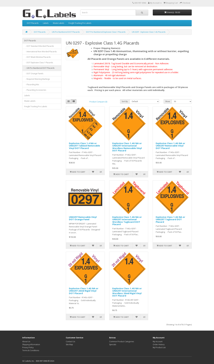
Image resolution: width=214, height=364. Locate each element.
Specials (112, 344)
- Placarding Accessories (35, 90)
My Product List (159, 347)
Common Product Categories (121, 341)
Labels (45, 23)
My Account (157, 341)
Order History (159, 344)
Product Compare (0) (98, 101)
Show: (167, 101)
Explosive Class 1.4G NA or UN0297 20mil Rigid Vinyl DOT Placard (83, 291)
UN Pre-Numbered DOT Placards (66, 32)
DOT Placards (32, 23)
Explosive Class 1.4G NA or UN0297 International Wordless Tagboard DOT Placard (127, 220)
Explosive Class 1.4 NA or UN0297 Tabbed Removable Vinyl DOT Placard (84, 146)
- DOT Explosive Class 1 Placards (38, 62)
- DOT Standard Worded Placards (39, 46)
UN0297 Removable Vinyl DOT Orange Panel (83, 218)
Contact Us (70, 341)
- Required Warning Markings (37, 79)
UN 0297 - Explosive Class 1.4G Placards (148, 32)
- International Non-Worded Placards (40, 51)
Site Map (69, 344)
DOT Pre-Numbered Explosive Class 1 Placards (105, 32)
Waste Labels (58, 23)
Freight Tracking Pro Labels (80, 23)
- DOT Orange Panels (33, 73)
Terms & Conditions (30, 350)
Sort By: (125, 101)
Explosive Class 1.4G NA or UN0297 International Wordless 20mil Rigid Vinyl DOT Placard (127, 292)
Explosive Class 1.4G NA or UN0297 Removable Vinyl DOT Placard (170, 146)
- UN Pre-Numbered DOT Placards (39, 68)
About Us (26, 341)
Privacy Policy (28, 347)
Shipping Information (31, 344)
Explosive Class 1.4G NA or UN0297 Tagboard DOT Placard (170, 219)
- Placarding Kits (31, 84)
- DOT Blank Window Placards (37, 57)
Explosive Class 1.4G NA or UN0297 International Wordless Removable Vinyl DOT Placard (127, 147)
